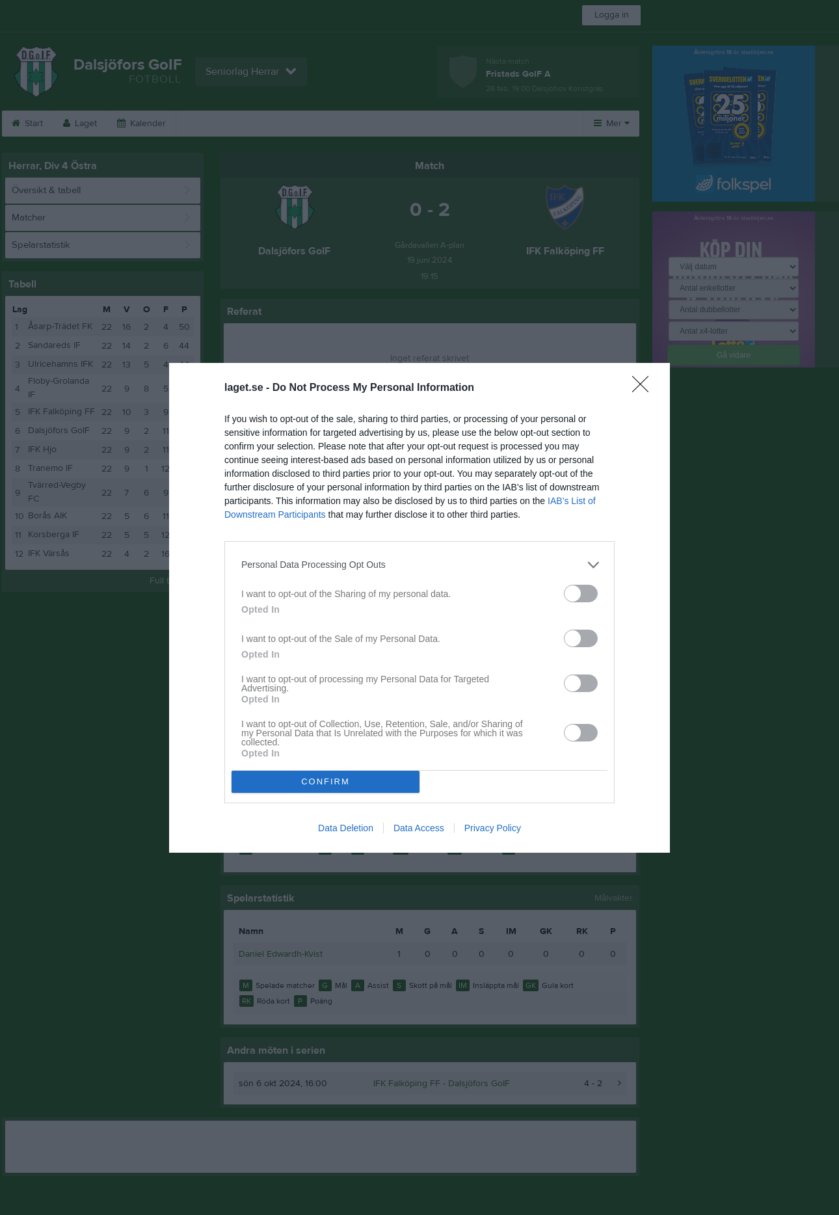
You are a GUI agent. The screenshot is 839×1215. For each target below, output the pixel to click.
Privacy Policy (492, 828)
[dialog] (419, 608)
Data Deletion (345, 828)
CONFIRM (325, 781)
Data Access (418, 828)
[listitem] (419, 565)
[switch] (581, 593)
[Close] (644, 388)
